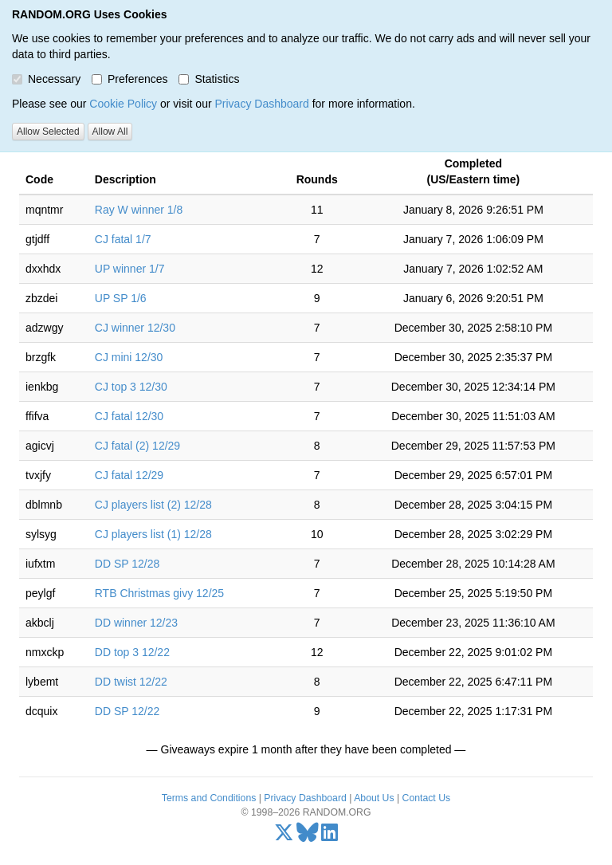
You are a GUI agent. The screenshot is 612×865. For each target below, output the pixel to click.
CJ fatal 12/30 (129, 416)
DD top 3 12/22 (132, 652)
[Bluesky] (307, 836)
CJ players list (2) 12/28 (153, 504)
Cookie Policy (123, 103)
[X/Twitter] (284, 836)
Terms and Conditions (209, 798)
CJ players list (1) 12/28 (153, 534)
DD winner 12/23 (136, 622)
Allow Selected (48, 131)
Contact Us (426, 798)
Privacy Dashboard (261, 103)
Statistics (208, 79)
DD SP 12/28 (127, 563)
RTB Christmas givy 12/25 (159, 593)
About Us (374, 798)
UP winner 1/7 (130, 268)
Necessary (46, 79)
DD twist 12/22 (131, 681)
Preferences (129, 79)
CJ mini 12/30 (129, 357)
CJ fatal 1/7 (123, 239)
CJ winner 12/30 (135, 327)
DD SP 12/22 (127, 711)
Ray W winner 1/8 (138, 209)
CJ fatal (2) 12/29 (137, 445)
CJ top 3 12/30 (131, 386)
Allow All (110, 131)
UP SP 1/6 (121, 298)
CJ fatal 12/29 (129, 475)
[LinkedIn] (329, 836)
